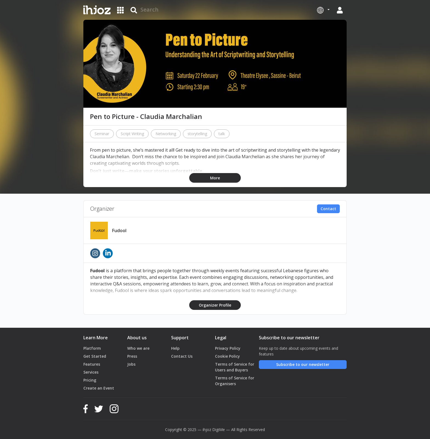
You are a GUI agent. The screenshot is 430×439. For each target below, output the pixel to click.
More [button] (215, 177)
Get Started (94, 356)
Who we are (138, 348)
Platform (92, 348)
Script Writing (132, 133)
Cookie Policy (227, 356)
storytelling (197, 133)
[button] (323, 9)
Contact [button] (328, 208)
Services (90, 372)
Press (132, 356)
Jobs (131, 364)
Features (91, 364)
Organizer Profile (215, 305)
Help (175, 348)
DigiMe (218, 429)
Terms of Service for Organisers (234, 380)
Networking (165, 133)
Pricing (89, 380)
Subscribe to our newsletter (302, 364)
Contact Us (182, 356)
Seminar (102, 133)
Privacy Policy (228, 348)
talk (222, 133)
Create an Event (98, 388)
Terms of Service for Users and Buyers (234, 367)
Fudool (119, 230)
